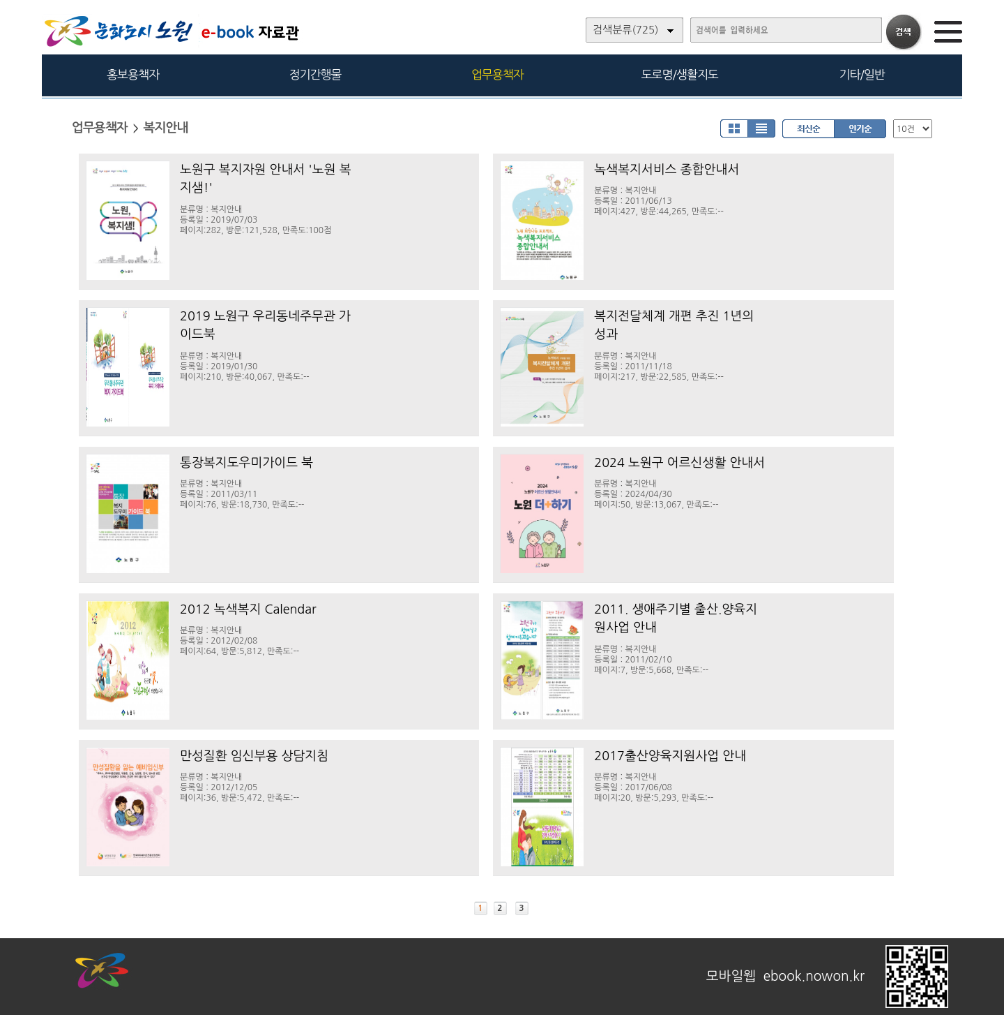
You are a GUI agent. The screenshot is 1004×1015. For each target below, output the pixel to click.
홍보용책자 (133, 74)
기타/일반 (861, 74)
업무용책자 (497, 74)
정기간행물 (315, 74)
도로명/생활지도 (679, 74)
